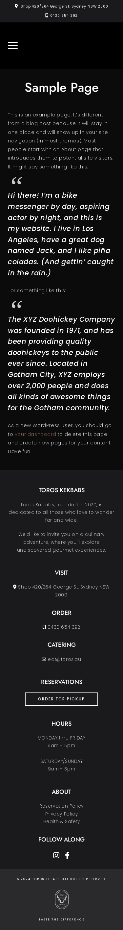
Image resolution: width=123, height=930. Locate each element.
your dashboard (35, 434)
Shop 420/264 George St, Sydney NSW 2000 (64, 6)
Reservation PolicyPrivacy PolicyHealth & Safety (61, 814)
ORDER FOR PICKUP (61, 699)
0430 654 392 (64, 15)
